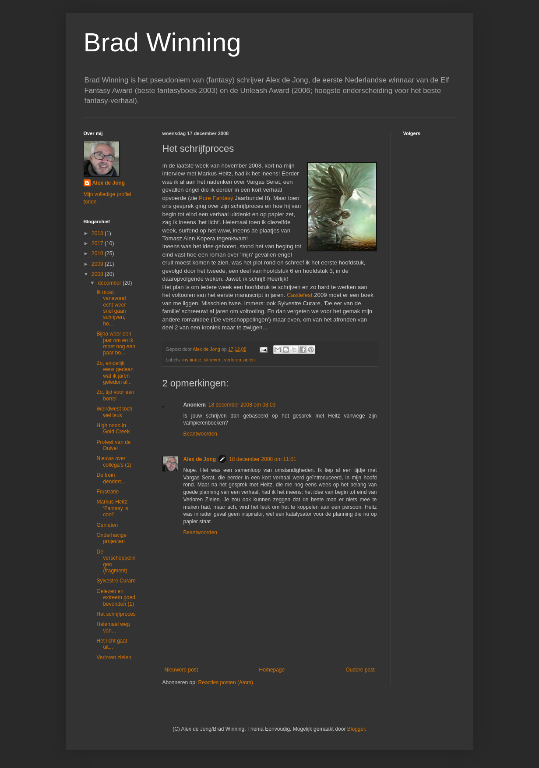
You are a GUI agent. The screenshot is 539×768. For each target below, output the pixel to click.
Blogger (356, 729)
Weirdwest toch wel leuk (114, 412)
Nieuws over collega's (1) (113, 461)
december (110, 283)
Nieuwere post (181, 670)
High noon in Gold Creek (113, 428)
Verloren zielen (113, 657)
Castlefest (300, 295)
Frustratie (107, 492)
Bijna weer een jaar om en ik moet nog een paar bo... (115, 343)
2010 (98, 253)
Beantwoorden (200, 434)
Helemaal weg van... (113, 627)
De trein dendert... (110, 478)
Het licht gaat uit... (111, 644)
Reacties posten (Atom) (225, 682)
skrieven (213, 359)
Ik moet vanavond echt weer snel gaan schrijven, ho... (111, 308)
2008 (98, 274)
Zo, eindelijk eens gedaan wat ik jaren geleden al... (114, 372)
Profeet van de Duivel (113, 445)
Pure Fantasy (216, 198)
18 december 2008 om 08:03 (241, 405)
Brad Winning (162, 42)
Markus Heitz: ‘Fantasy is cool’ (112, 508)
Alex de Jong (199, 459)
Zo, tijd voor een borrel (115, 395)
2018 (98, 233)
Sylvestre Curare (115, 581)
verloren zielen (239, 359)
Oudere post (359, 670)
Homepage (272, 670)
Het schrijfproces (115, 614)
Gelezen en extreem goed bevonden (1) (115, 597)
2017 (98, 243)
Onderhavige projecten (111, 538)
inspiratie (191, 359)
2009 (98, 264)
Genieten (107, 525)
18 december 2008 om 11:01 (262, 459)
